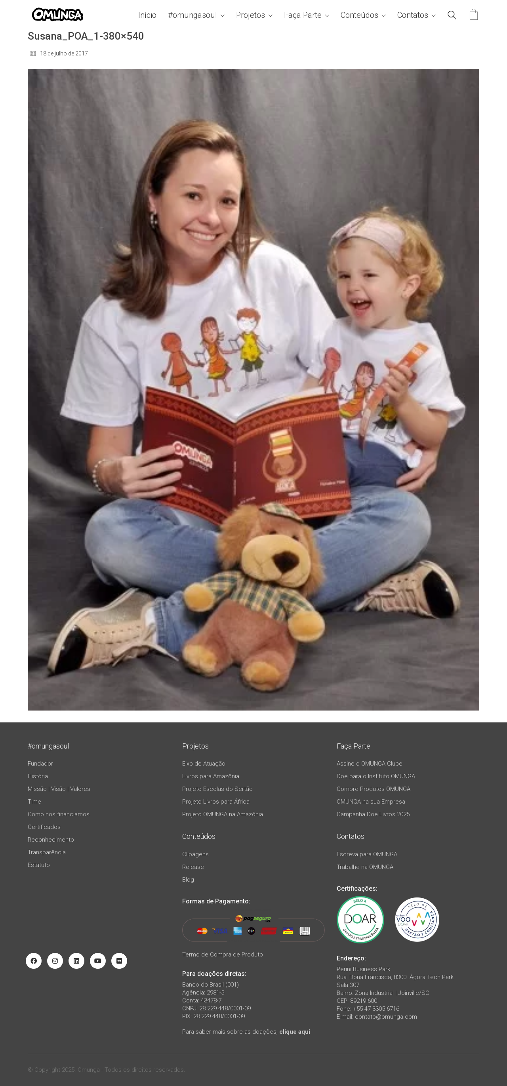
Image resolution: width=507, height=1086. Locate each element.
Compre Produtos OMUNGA (373, 789)
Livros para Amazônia (210, 776)
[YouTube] (98, 961)
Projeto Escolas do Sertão (217, 789)
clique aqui (294, 1031)
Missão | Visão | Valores (59, 789)
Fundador (40, 763)
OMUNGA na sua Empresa (371, 801)
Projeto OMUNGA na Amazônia (222, 814)
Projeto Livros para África (216, 801)
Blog (188, 879)
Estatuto (39, 865)
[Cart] (473, 15)
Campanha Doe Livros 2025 (373, 814)
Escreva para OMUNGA (367, 854)
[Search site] (452, 16)
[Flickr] (119, 961)
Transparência (47, 852)
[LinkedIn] (76, 961)
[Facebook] (34, 961)
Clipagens (195, 854)
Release (193, 867)
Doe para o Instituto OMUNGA (376, 776)
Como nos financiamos (59, 814)
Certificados (44, 827)
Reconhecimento (51, 839)
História (38, 776)
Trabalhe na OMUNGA (365, 867)
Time (34, 801)
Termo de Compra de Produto (222, 954)
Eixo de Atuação (203, 763)
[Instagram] (55, 961)
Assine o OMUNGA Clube (369, 763)
